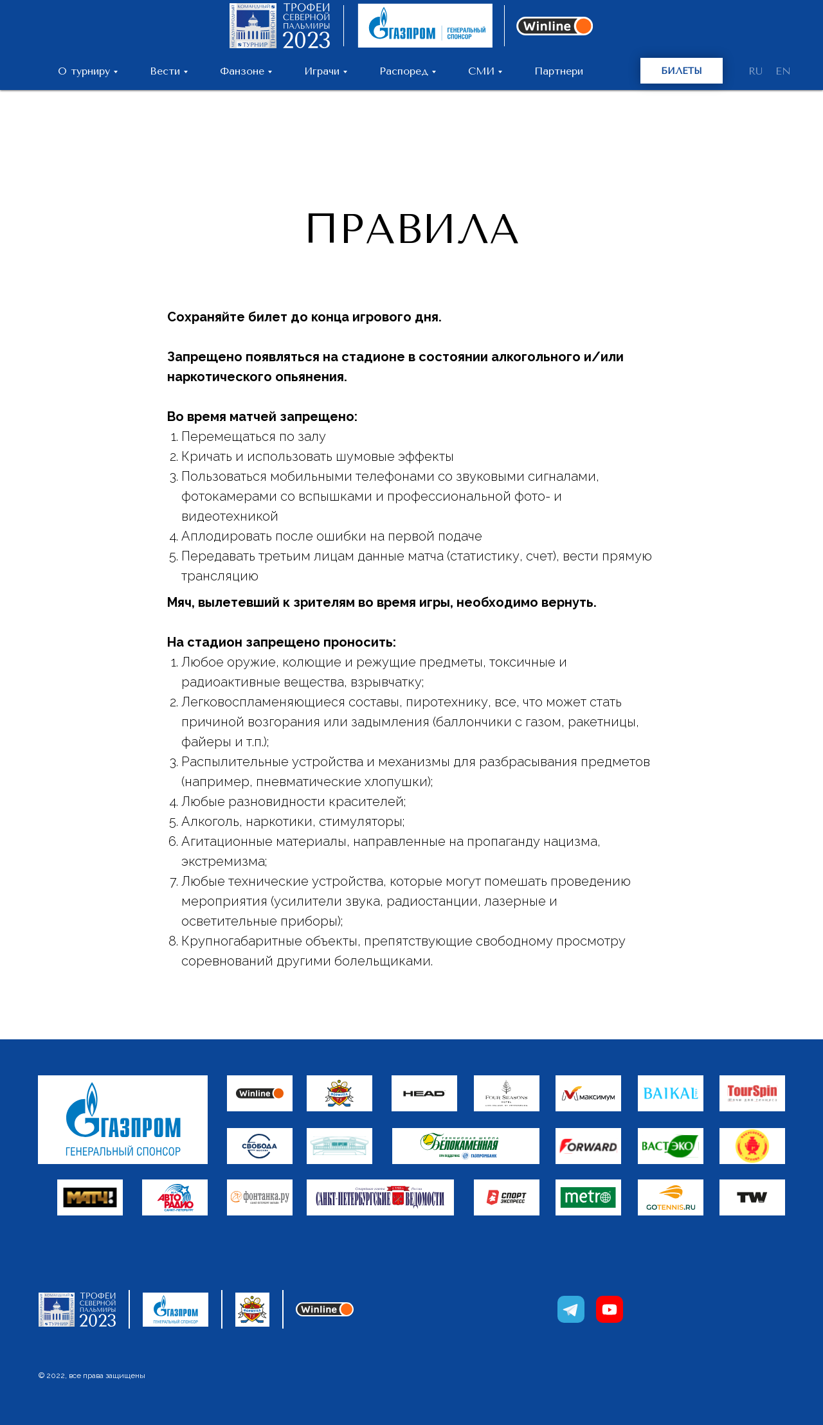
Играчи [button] (321, 71)
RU (755, 71)
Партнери (558, 71)
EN (783, 71)
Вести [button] (165, 71)
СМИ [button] (481, 71)
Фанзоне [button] (242, 71)
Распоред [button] (403, 71)
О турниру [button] (84, 71)
